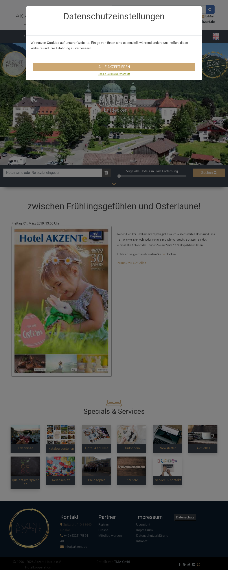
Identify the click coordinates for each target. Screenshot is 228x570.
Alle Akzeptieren (114, 67)
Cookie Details (106, 74)
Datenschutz (122, 74)
